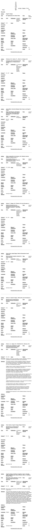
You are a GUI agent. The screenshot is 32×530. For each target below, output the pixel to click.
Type (24, 15)
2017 (7, 430)
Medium (24, 43)
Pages (24, 23)
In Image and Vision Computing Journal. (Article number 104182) (19, 352)
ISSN (2, 43)
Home (3, 9)
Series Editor (2, 39)
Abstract (3, 26)
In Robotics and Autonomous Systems (18, 305)
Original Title (24, 36)
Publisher (3, 32)
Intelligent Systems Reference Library (18, 20)
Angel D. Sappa (15, 424)
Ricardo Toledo (9, 475)
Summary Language (13, 36)
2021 (7, 64)
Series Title (13, 38)
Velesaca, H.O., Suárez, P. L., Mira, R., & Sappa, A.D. (17, 59)
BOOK (30, 18)
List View (19, 8)
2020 (7, 162)
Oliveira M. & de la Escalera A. (24, 297)
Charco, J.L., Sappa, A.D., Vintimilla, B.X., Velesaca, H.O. (18, 343)
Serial (24, 49)
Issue (12, 23)
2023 (7, 258)
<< (15, 1)
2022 (7, 18)
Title (2, 15)
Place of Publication (13, 33)
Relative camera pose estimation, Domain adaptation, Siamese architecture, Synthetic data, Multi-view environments (18, 359)
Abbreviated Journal (25, 19)
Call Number (2, 50)
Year (2, 18)
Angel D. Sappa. (9, 13)
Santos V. (8, 297)
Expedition (13, 45)
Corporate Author (3, 31)
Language (3, 35)
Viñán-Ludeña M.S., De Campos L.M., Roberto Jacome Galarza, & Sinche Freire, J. (17, 157)
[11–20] (16, 9)
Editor (24, 32)
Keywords (3, 24)
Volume (2, 23)
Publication (13, 18)
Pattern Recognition (18, 117)
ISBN (12, 43)
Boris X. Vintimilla (26, 474)
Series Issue (12, 42)
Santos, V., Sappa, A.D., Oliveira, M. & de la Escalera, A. (17, 203)
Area (2, 45)
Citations (24, 8)
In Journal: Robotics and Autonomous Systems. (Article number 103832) (19, 212)
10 (16, 6)
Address (3, 28)
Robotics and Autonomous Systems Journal (19, 483)
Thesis (24, 30)
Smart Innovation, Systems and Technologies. (19, 164)
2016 (7, 481)
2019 (7, 303)
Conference (25, 45)
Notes (2, 47)
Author (2, 13)
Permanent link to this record (16, 51)
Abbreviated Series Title (25, 39)
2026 (7, 116)
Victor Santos (9, 424)
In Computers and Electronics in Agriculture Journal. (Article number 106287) (19, 68)
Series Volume (2, 42)
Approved (25, 47)
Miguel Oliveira (22, 424)
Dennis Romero (19, 474)
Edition (24, 41)
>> (15, 7)
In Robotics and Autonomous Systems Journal (18, 432)
